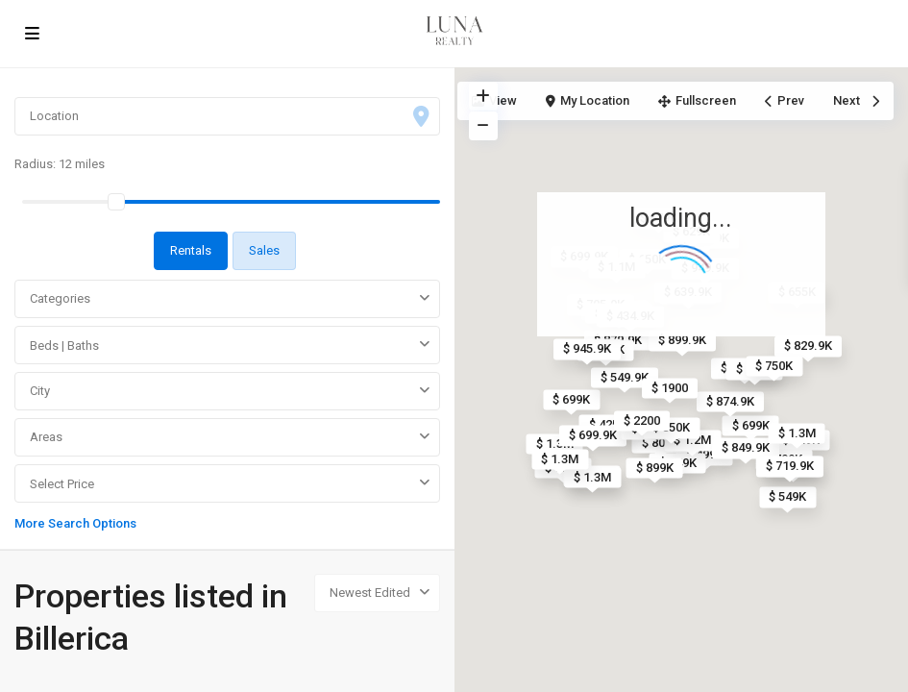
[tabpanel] (227, 403)
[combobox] (227, 299)
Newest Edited (370, 592)
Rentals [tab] (190, 250)
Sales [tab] (264, 250)
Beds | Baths (64, 345)
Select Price (62, 484)
